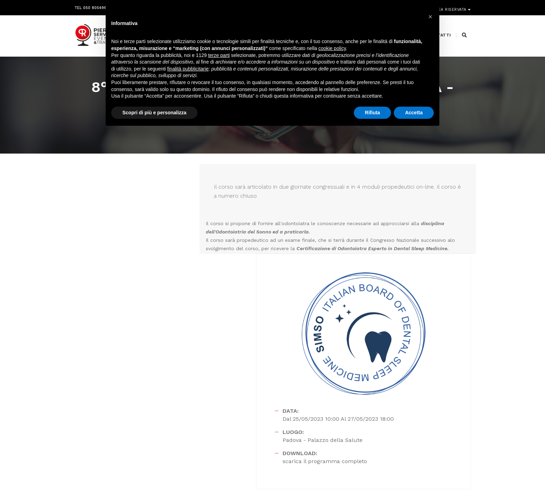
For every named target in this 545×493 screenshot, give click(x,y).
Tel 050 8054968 (91, 6)
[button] (430, 16)
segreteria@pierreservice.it (267, 423)
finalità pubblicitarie (188, 70)
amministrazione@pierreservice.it (290, 431)
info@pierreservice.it (255, 414)
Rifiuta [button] (372, 114)
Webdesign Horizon (330, 473)
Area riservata (450, 6)
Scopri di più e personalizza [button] (154, 114)
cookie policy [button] (332, 50)
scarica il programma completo (377, 343)
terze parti (219, 57)
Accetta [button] (414, 114)
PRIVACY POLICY (455, 473)
